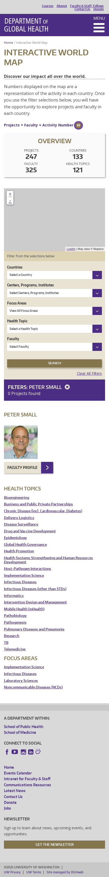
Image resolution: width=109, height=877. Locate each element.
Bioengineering (16, 498)
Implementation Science (24, 575)
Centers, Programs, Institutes (30, 285)
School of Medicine (20, 732)
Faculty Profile (22, 467)
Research (11, 636)
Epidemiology (15, 538)
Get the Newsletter (55, 844)
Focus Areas (16, 303)
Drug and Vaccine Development (30, 531)
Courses (47, 6)
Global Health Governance (25, 545)
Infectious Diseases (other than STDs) (35, 589)
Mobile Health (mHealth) (24, 609)
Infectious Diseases (20, 582)
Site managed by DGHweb (65, 872)
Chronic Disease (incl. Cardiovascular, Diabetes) (43, 511)
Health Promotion (19, 551)
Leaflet (71, 248)
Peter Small (50, 387)
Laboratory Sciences (21, 681)
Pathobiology (15, 616)
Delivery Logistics (19, 518)
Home (8, 42)
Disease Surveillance (21, 524)
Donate (98, 9)
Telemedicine (15, 649)
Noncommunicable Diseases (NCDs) (33, 687)
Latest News (15, 790)
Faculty (13, 338)
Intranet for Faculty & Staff (27, 779)
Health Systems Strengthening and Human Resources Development (48, 560)
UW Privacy (12, 872)
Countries (14, 267)
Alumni (62, 6)
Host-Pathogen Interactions (27, 569)
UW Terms (33, 872)
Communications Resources (27, 785)
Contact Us (82, 9)
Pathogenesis (15, 622)
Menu (99, 18)
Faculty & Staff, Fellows (87, 6)
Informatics (14, 596)
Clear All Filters (89, 373)
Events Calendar (18, 773)
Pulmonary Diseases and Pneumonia (34, 629)
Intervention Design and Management (35, 602)
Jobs (7, 808)
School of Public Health (23, 726)
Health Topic (17, 321)
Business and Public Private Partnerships (38, 504)
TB (6, 643)
